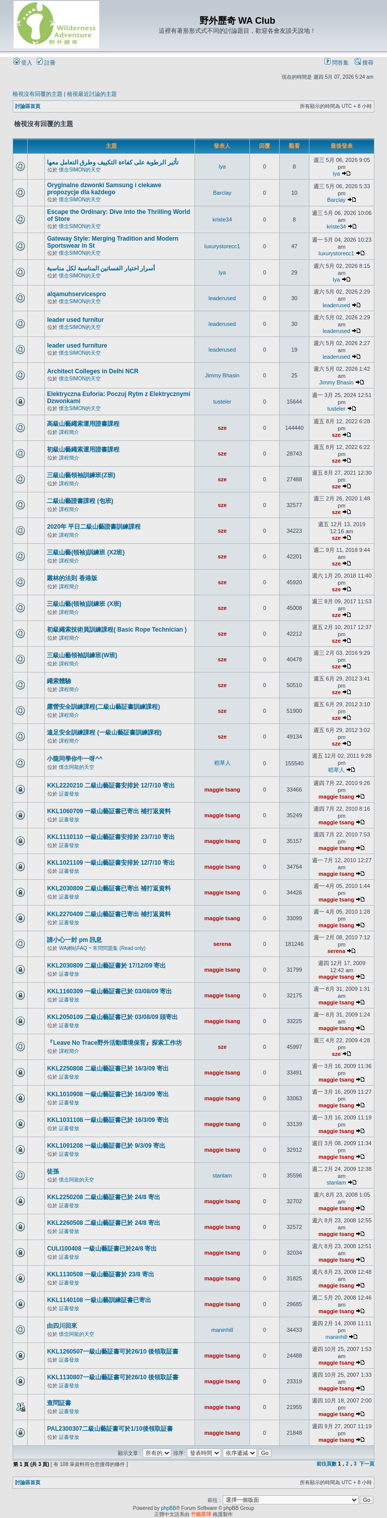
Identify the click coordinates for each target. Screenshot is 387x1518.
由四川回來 (62, 1325)
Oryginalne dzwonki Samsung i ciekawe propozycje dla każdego (104, 189)
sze (222, 428)
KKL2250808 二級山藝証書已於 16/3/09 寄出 (107, 1068)
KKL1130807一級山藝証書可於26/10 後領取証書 (112, 1377)
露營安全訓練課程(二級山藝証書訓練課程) (103, 706)
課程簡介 (69, 432)
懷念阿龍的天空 (76, 767)
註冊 (46, 63)
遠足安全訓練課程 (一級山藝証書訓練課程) (104, 732)
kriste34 (222, 219)
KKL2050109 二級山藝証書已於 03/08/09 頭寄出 (112, 1017)
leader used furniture (77, 345)
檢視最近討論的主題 (92, 94)
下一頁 (366, 1464)
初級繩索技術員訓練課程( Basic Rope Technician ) (116, 629)
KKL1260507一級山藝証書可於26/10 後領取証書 (112, 1351)
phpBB (168, 1508)
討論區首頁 (27, 106)
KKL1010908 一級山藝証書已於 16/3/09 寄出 (107, 1094)
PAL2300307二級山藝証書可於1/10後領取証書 (109, 1428)
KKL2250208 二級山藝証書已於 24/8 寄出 (103, 1197)
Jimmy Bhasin (222, 375)
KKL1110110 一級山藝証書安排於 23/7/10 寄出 (110, 836)
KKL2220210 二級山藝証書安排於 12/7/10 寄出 (110, 785)
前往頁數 (326, 1464)
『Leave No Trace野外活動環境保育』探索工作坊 (114, 1042)
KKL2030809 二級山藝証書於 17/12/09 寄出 (106, 965)
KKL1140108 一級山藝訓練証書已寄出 (99, 1300)
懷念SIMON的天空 (80, 170)
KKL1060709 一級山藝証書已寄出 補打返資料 (109, 811)
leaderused (222, 298)
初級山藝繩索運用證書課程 (83, 449)
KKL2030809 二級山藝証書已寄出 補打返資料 (109, 888)
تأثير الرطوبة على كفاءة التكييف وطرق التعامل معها (112, 162)
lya (222, 166)
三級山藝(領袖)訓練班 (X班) (84, 603)
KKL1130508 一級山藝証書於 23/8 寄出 (100, 1274)
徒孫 (53, 1171)
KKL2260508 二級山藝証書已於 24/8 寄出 (103, 1222)
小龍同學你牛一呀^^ (74, 758)
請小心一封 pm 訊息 (74, 939)
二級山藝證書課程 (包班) (80, 500)
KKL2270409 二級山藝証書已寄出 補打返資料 (109, 914)
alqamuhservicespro (76, 294)
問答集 (337, 63)
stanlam (222, 1175)
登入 (23, 63)
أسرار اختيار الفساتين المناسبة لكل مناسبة (101, 268)
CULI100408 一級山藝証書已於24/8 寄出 (102, 1248)
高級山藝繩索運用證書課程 (83, 423)
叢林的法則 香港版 (72, 578)
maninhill (222, 1330)
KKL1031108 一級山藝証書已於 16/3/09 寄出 (107, 1119)
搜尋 (364, 63)
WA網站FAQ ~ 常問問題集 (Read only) (102, 948)
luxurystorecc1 (222, 246)
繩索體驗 (59, 681)
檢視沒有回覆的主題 (37, 94)
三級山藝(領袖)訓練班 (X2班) (85, 552)
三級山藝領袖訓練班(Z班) (81, 475)
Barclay (222, 193)
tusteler (222, 402)
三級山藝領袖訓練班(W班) (82, 655)
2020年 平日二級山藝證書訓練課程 (94, 526)
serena (222, 944)
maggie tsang (222, 789)
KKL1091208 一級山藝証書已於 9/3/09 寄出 (106, 1145)
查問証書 (59, 1403)
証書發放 (69, 794)
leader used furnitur (75, 319)
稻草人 (222, 763)
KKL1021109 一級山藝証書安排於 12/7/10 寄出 (110, 862)
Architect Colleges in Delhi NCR (92, 371)
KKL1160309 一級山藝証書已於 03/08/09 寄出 (109, 991)
